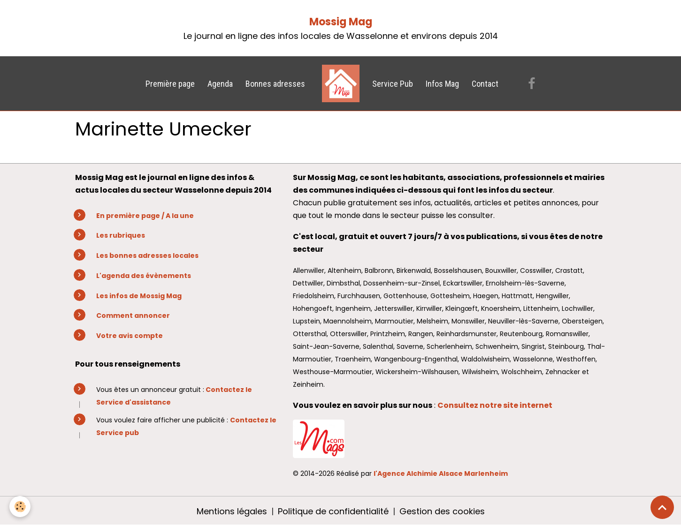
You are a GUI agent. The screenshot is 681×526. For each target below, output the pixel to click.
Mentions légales (232, 511)
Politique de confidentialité (333, 511)
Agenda (220, 84)
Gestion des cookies (442, 511)
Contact (485, 84)
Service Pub (392, 84)
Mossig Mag (340, 22)
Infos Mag (442, 84)
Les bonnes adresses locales (147, 255)
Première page (170, 84)
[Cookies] (20, 506)
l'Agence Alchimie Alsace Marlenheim (441, 473)
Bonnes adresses (275, 84)
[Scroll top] (662, 507)
